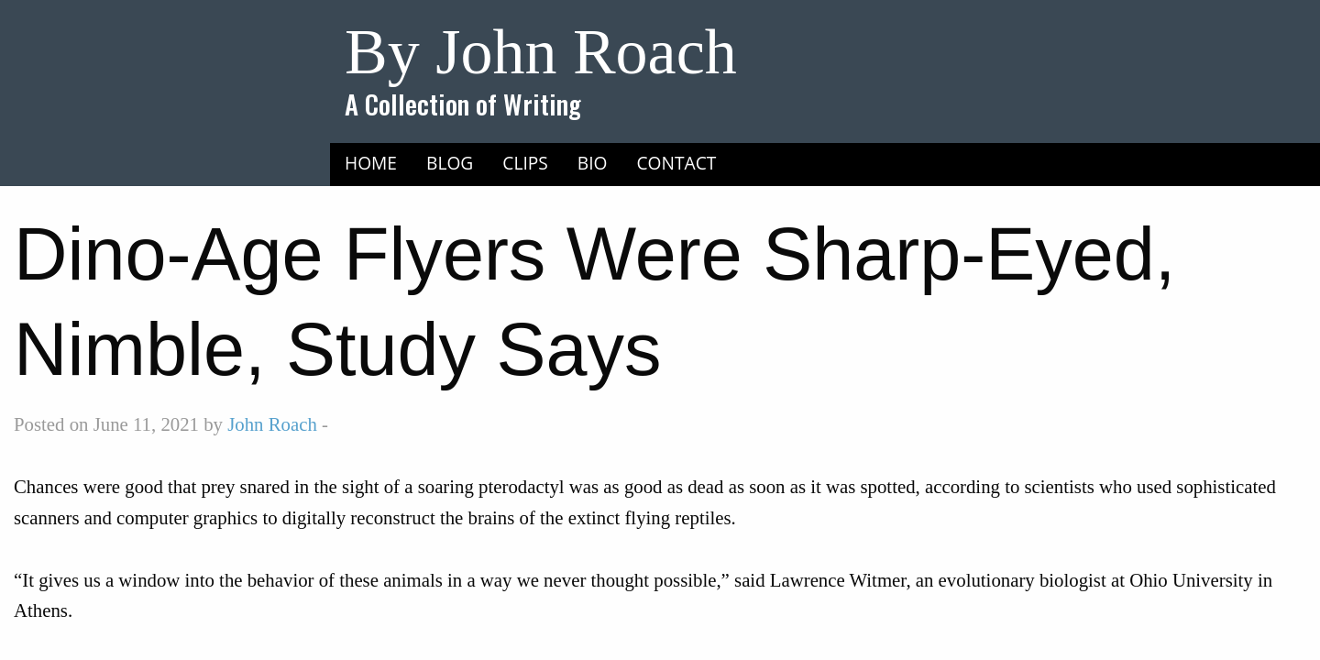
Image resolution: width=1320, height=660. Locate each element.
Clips (525, 162)
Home (371, 162)
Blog (449, 162)
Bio (593, 162)
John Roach (272, 423)
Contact (677, 162)
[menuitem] (371, 162)
